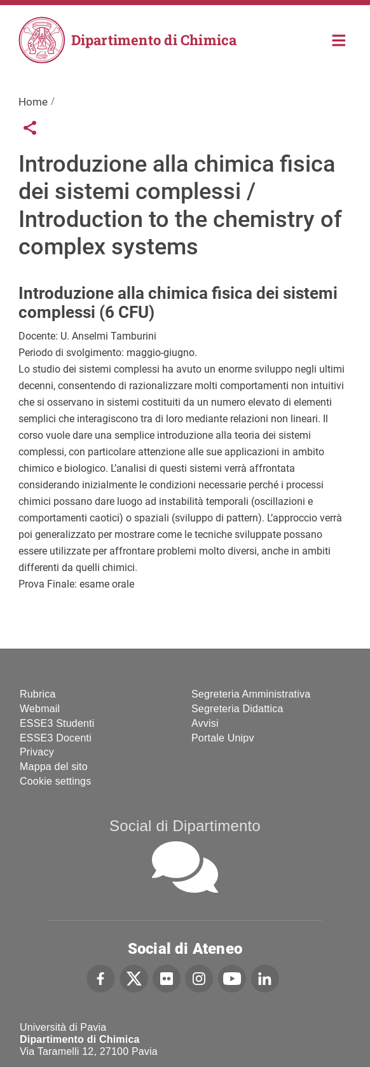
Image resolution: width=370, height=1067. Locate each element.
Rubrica (38, 694)
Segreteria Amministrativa (250, 694)
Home (339, 39)
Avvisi (205, 723)
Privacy (37, 752)
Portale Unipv (222, 738)
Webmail (40, 708)
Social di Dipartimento (185, 825)
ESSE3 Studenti (57, 723)
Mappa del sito (54, 766)
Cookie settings (55, 781)
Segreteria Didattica (237, 708)
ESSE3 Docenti (56, 738)
